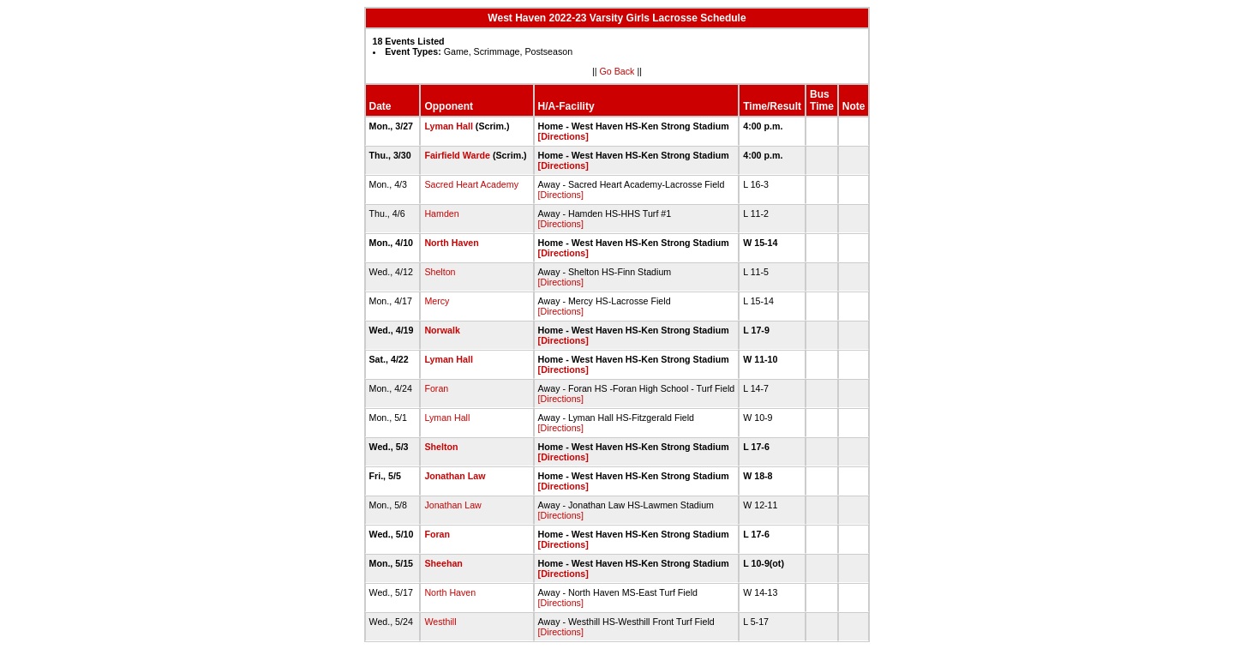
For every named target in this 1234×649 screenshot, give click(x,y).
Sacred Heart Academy (471, 184)
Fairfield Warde (457, 155)
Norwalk (441, 330)
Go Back (617, 71)
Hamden (441, 213)
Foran (436, 388)
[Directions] (563, 136)
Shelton (439, 272)
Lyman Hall (448, 126)
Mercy (436, 301)
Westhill (440, 621)
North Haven (451, 242)
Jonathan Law (454, 476)
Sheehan (443, 563)
